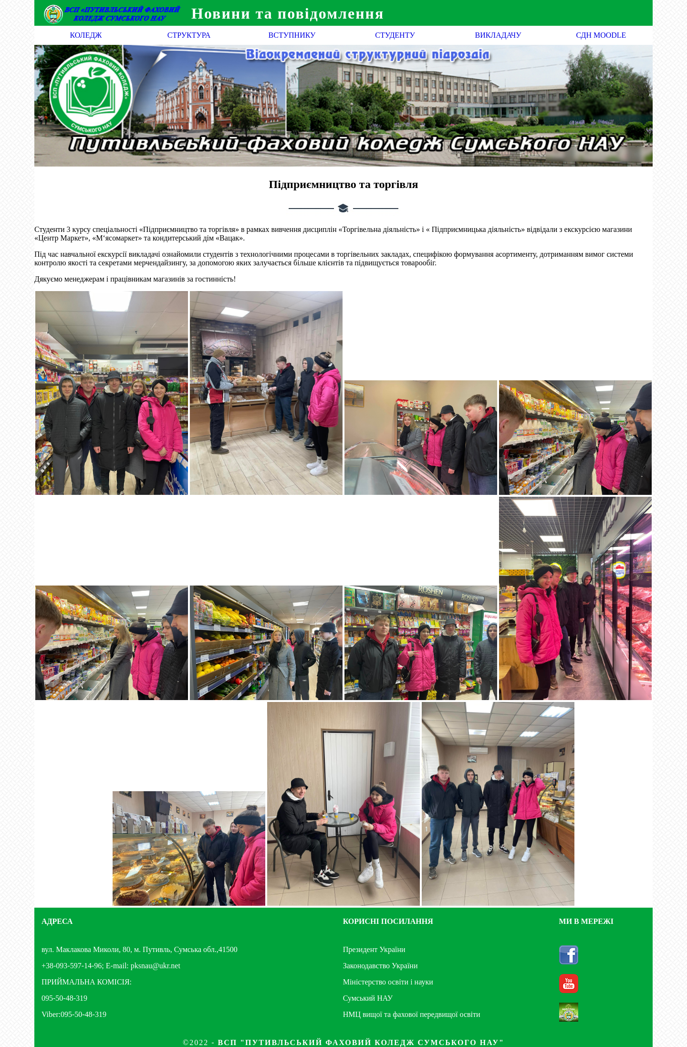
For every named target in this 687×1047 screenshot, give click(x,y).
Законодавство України (380, 966)
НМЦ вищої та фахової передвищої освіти (411, 1014)
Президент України (374, 949)
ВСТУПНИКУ (292, 35)
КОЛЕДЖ (86, 35)
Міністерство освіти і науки (388, 982)
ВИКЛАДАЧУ (498, 35)
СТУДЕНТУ (395, 35)
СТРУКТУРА (189, 35)
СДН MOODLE (600, 35)
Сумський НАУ (368, 998)
